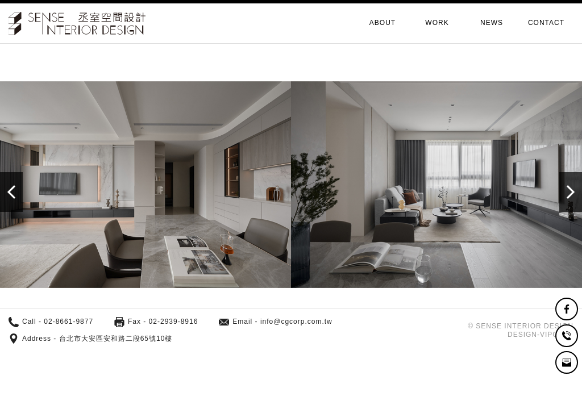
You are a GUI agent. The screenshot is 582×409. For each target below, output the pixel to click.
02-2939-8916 (173, 321)
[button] (570, 192)
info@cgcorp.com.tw (296, 321)
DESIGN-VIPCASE (540, 335)
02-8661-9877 (68, 321)
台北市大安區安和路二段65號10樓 (116, 339)
